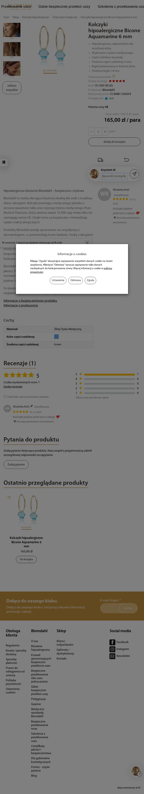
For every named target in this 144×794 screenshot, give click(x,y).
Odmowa (75, 280)
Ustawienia (58, 280)
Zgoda (90, 280)
